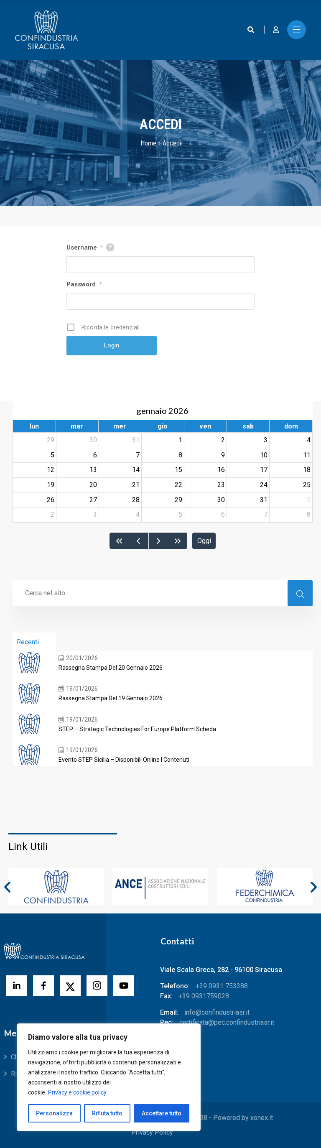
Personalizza (54, 1113)
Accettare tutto (161, 1113)
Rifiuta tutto (107, 1113)
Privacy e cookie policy (77, 1092)
